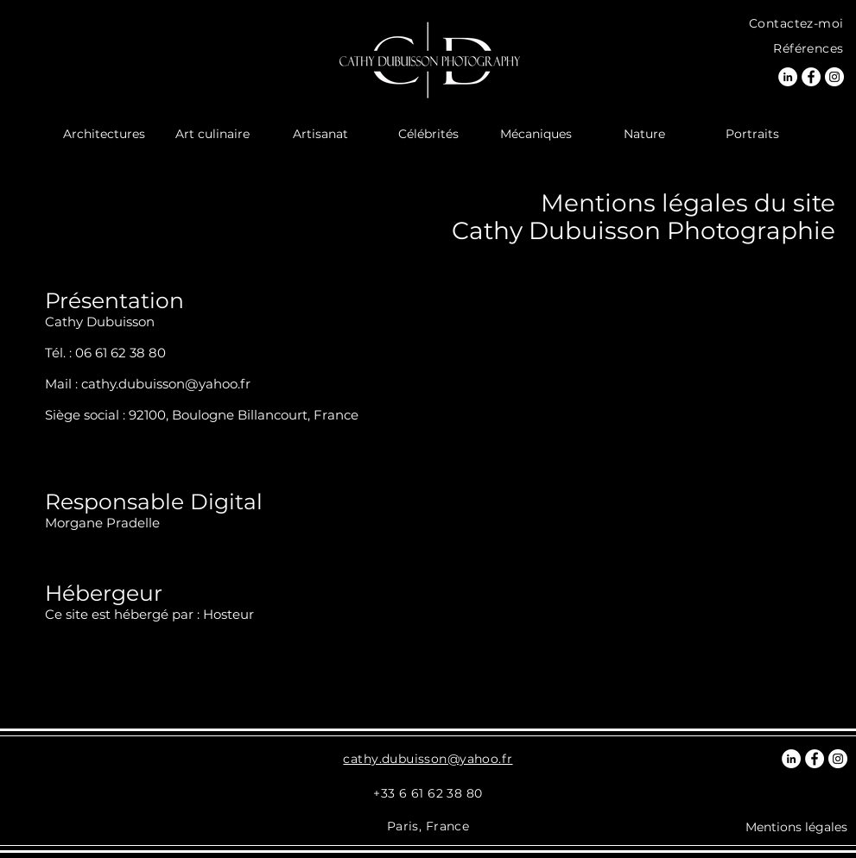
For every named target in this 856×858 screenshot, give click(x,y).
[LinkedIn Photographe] (787, 76)
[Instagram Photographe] (834, 76)
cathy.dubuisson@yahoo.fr (165, 383)
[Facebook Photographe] (811, 76)
